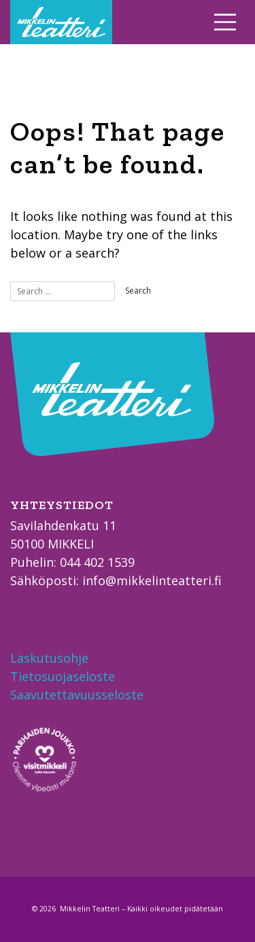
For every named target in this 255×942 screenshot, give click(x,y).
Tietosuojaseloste (62, 676)
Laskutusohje (49, 658)
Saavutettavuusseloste (76, 694)
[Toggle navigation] (225, 22)
